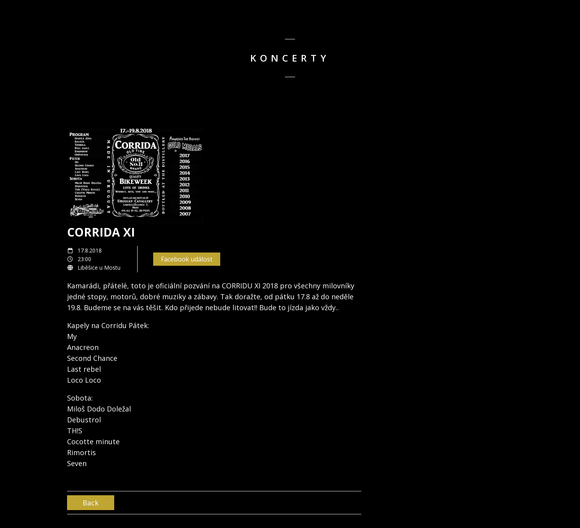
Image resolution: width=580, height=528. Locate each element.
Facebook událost (186, 259)
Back (91, 502)
